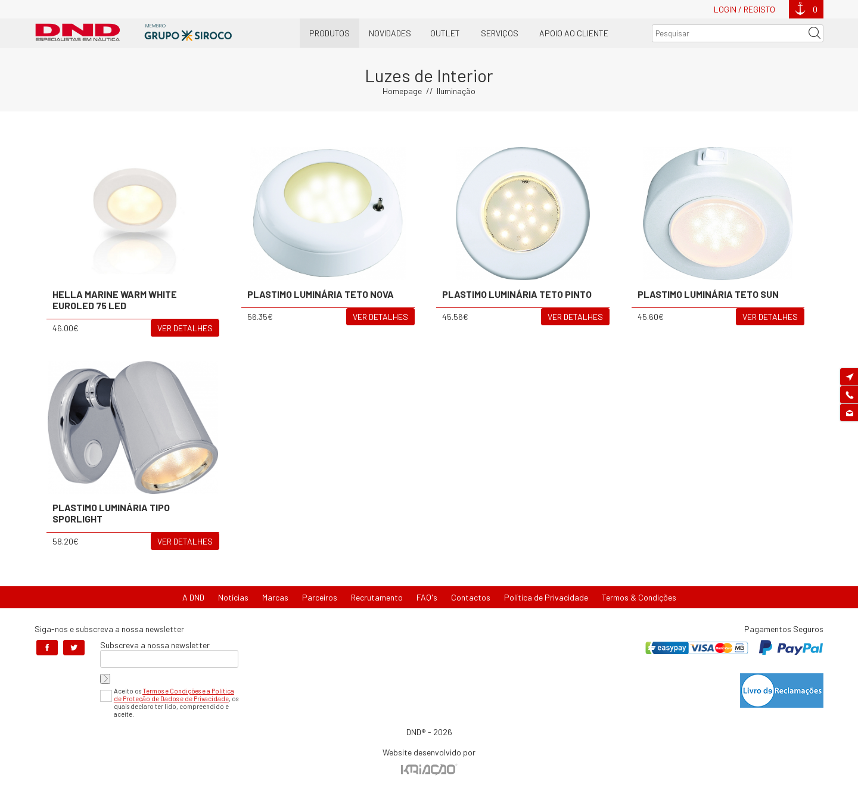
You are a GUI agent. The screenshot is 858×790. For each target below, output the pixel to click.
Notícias (233, 597)
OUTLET (445, 33)
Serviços (499, 33)
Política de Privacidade (546, 597)
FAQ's (426, 597)
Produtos (329, 33)
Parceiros (319, 597)
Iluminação (456, 91)
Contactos (470, 597)
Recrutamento (377, 597)
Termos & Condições (639, 597)
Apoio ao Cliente (573, 33)
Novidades (390, 33)
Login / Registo (744, 9)
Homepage (402, 91)
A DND (193, 597)
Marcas (275, 597)
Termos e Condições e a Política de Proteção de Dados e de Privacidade (174, 694)
